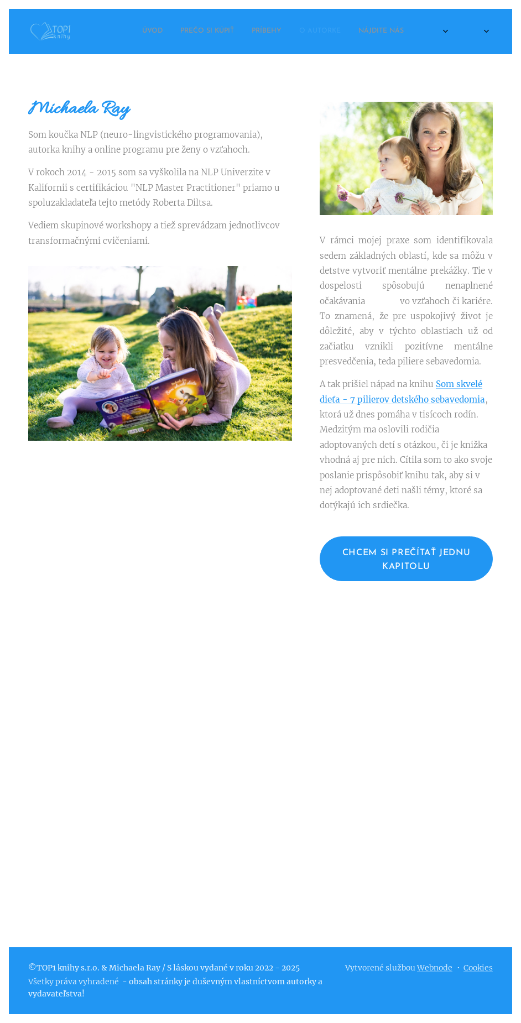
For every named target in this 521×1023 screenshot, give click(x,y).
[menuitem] (349, 31)
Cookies (478, 968)
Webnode (434, 968)
